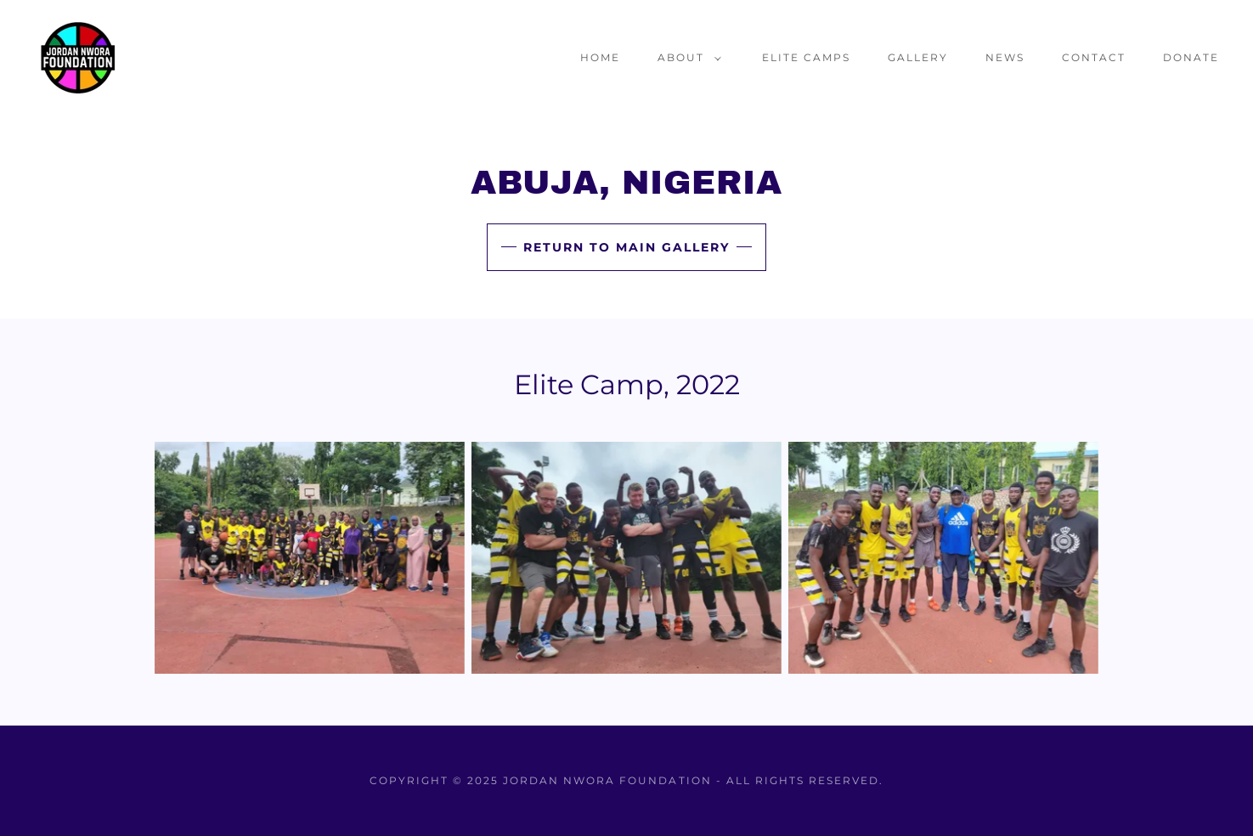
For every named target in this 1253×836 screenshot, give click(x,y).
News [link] (1004, 57)
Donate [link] (1191, 57)
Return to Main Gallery (626, 247)
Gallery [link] (918, 57)
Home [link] (600, 57)
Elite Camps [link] (806, 57)
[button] (686, 58)
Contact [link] (1094, 57)
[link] (78, 56)
